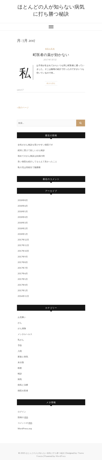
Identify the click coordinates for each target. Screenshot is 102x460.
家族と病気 (23, 356)
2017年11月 (23, 245)
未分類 (21, 362)
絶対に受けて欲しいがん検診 (31, 150)
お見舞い (22, 317)
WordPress (61, 456)
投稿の (23, 417)
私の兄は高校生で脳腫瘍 (29, 167)
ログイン (22, 411)
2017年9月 (23, 256)
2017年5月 (23, 279)
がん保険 (22, 328)
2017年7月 (23, 268)
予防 (20, 345)
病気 (20, 379)
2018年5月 (23, 211)
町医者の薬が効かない (51, 54)
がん (20, 322)
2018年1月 (23, 234)
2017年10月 (23, 251)
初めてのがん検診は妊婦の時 (31, 156)
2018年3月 (23, 222)
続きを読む (51, 83)
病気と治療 (23, 385)
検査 (20, 368)
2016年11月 (23, 296)
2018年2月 (23, 228)
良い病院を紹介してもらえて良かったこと (37, 161)
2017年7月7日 (50, 59)
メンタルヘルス (25, 334)
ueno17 (20, 90)
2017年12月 (23, 239)
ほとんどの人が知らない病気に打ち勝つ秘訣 (51, 10)
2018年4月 (23, 217)
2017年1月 (23, 290)
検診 (20, 373)
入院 (20, 351)
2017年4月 (23, 285)
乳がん (21, 339)
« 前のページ (23, 107)
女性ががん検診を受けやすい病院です (35, 144)
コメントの (25, 423)
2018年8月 (23, 200)
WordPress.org (25, 428)
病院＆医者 (50, 49)
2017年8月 (23, 262)
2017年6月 (23, 273)
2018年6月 (23, 206)
